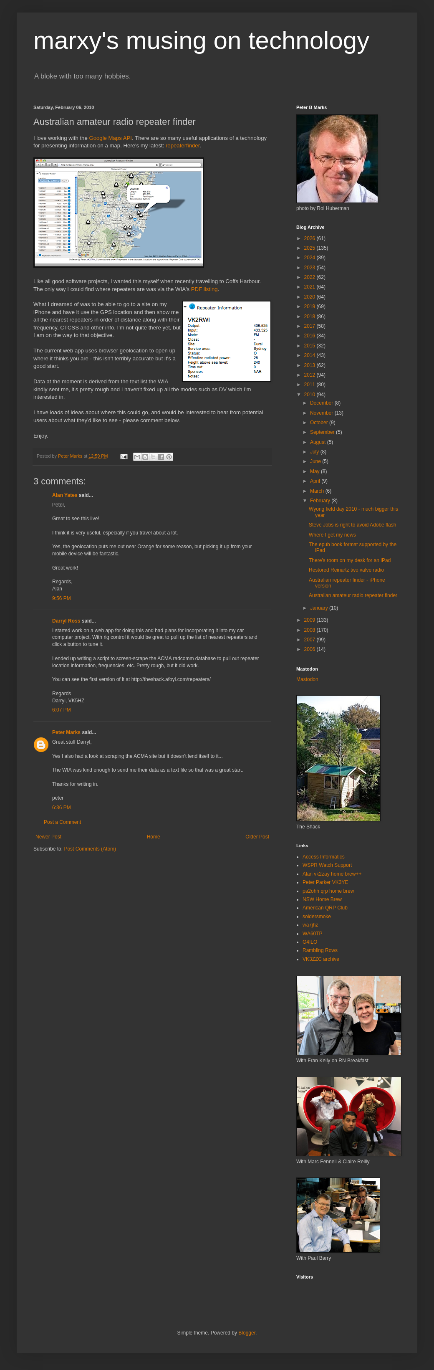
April (315, 481)
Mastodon (307, 679)
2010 (310, 395)
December (322, 403)
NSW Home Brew (322, 899)
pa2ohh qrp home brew (328, 891)
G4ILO (310, 942)
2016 (310, 336)
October (319, 422)
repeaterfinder (182, 145)
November (322, 413)
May (315, 471)
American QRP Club (325, 908)
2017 (310, 326)
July (315, 452)
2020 (310, 297)
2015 (310, 346)
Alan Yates (64, 495)
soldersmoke (317, 916)
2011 (310, 384)
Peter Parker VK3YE (325, 882)
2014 (310, 355)
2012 (310, 375)
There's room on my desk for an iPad (350, 560)
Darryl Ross (66, 621)
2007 (310, 640)
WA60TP (313, 934)
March (318, 491)
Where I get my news (332, 535)
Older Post (257, 837)
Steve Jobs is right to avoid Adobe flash (352, 525)
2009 (310, 620)
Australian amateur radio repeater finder (353, 595)
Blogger (246, 1333)
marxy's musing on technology (201, 40)
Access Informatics (324, 857)
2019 (310, 306)
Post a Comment (62, 822)
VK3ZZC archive (321, 959)
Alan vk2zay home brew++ (332, 874)
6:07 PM (61, 710)
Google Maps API (110, 138)
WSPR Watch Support (327, 865)
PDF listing (204, 289)
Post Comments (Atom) (90, 849)
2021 (310, 287)
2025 (310, 248)
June (316, 461)
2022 (310, 277)
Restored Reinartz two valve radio (346, 570)
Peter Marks (66, 732)
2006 (310, 649)
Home (153, 837)
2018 (310, 316)
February (320, 501)
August (318, 442)
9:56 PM (61, 598)
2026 (310, 238)
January (319, 608)
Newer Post (48, 837)
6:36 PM (61, 807)
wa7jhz (310, 925)
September (323, 432)
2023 (310, 268)
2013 (310, 365)
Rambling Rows (320, 950)
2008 (310, 630)
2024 (310, 258)
